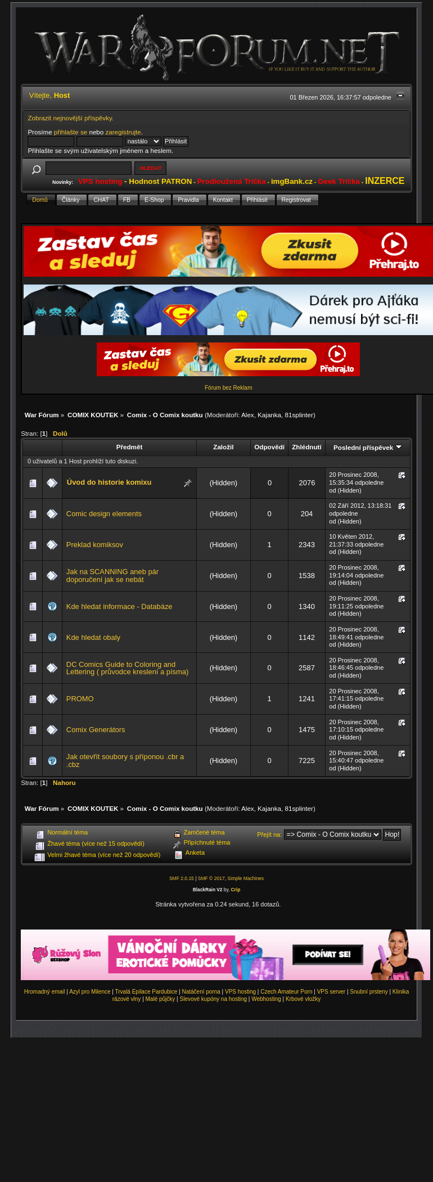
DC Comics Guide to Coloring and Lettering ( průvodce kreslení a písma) (127, 668)
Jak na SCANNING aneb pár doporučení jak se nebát (112, 575)
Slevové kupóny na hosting (213, 999)
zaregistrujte (123, 132)
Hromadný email (44, 992)
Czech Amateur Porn (286, 992)
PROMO (80, 698)
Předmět (129, 446)
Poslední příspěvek (367, 447)
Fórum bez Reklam (228, 388)
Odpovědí (269, 446)
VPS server (331, 992)
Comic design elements (104, 513)
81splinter (299, 414)
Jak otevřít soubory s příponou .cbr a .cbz (125, 760)
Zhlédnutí (306, 446)
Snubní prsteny (368, 992)
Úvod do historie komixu (109, 482)
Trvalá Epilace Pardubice (146, 992)
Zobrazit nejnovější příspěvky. (71, 117)
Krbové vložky (303, 999)
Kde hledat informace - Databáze (119, 606)
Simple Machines (245, 878)
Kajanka (269, 414)
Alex (247, 414)
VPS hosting (240, 992)
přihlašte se (70, 132)
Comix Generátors (95, 729)
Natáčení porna (201, 992)
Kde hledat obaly (93, 637)
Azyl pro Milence (89, 992)
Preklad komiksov (94, 544)
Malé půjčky (160, 999)
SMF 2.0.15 (181, 878)
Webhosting (266, 999)
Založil (223, 446)
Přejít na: (269, 834)
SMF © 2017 (211, 878)
